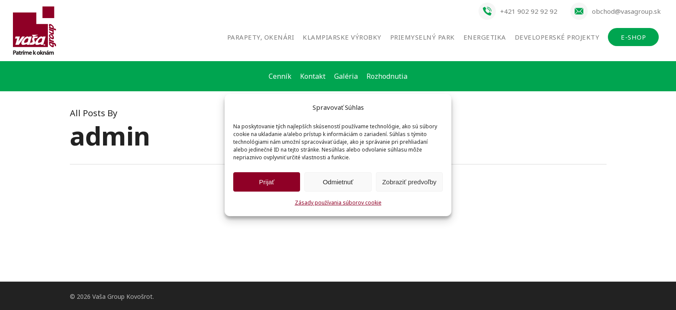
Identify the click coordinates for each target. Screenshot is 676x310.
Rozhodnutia (386, 76)
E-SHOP (633, 37)
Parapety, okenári (260, 37)
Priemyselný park (422, 37)
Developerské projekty (557, 37)
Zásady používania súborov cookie (338, 202)
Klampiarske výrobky (342, 37)
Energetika (484, 37)
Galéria (346, 76)
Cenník (280, 76)
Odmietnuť (338, 182)
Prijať (267, 182)
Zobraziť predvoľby (409, 182)
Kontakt (312, 76)
